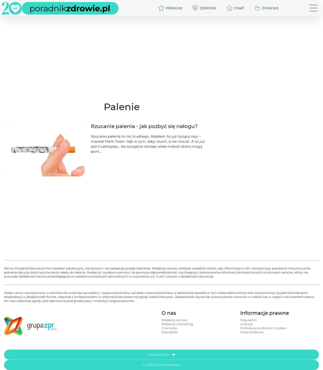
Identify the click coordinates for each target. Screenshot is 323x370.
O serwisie (169, 328)
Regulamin (248, 320)
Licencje (246, 324)
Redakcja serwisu (175, 320)
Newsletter (170, 332)
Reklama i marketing (177, 324)
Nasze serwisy (161, 355)
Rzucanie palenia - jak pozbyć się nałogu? (144, 126)
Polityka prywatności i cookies (263, 328)
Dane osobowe (251, 332)
